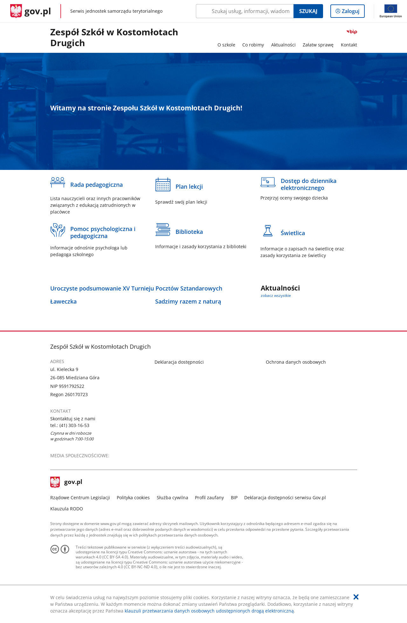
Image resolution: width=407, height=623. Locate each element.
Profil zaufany (209, 497)
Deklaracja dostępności (179, 362)
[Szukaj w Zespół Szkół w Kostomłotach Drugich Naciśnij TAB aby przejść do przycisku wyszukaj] (244, 11)
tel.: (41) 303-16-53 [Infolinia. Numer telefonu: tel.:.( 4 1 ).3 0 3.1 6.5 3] (69, 425)
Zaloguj (352, 12)
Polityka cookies (133, 497)
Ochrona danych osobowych (296, 362)
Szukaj (308, 11)
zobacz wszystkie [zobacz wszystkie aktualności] (276, 295)
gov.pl (66, 482)
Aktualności (283, 45)
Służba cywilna (172, 497)
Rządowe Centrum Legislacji (80, 497)
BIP (234, 497)
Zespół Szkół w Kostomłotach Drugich (114, 38)
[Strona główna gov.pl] (30, 11)
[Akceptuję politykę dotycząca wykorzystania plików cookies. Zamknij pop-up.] (356, 597)
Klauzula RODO (66, 509)
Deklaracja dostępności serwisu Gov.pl (285, 497)
